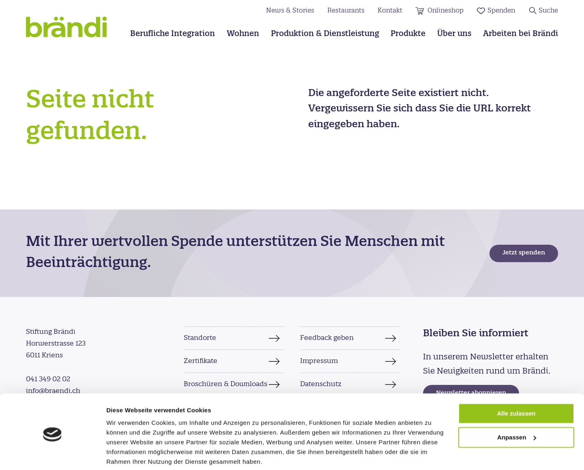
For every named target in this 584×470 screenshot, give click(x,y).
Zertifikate (200, 361)
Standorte (200, 338)
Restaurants (346, 11)
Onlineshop (445, 11)
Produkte (408, 34)
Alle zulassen (516, 383)
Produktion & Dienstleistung (325, 34)
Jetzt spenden (523, 253)
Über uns (454, 34)
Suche (548, 11)
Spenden (501, 11)
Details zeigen (126, 454)
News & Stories (290, 11)
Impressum (319, 361)
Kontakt (390, 11)
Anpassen (516, 407)
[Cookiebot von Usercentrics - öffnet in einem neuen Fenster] (52, 454)
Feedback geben (327, 338)
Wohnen (243, 34)
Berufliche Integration (172, 34)
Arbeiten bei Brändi (520, 34)
